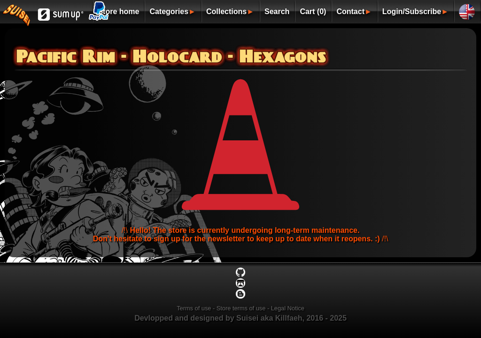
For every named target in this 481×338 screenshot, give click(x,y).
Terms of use (194, 308)
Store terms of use (241, 308)
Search (276, 11)
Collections (226, 11)
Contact (350, 11)
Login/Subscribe (411, 11)
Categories (168, 11)
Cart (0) (313, 11)
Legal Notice (287, 308)
